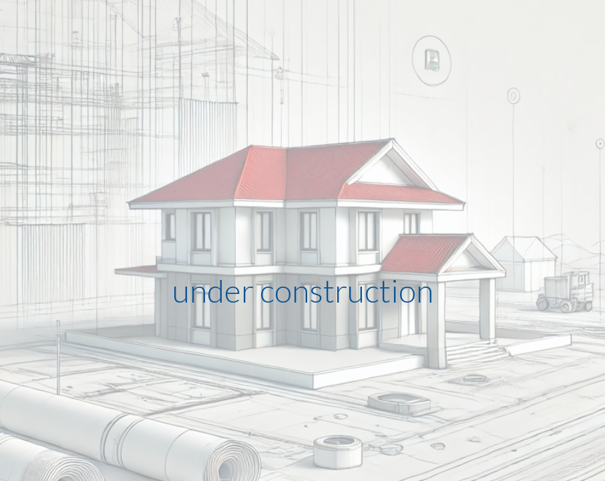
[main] (302, 240)
